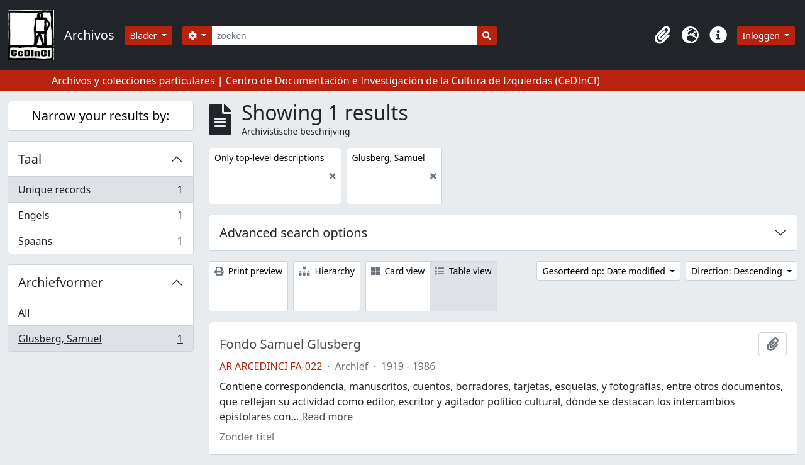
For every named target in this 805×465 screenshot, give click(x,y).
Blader (145, 36)
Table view (463, 271)
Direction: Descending (737, 271)
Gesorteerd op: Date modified (604, 271)
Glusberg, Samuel (100, 341)
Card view (398, 271)
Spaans (100, 243)
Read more (327, 416)
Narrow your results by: (101, 115)
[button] (663, 35)
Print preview (248, 271)
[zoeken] (344, 35)
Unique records (100, 192)
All (24, 313)
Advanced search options (293, 232)
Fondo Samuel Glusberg (290, 344)
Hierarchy (327, 271)
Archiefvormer (60, 282)
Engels (100, 218)
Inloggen (762, 36)
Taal (30, 158)
